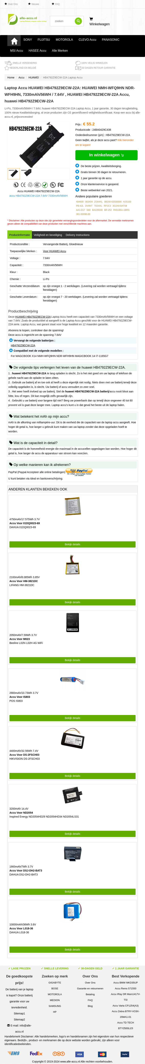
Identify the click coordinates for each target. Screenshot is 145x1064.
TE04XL (98, 206)
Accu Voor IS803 (19, 696)
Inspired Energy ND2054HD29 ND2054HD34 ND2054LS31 (44, 816)
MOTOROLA (64, 39)
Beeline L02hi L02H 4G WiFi (26, 642)
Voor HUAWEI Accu (54, 251)
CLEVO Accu (87, 39)
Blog (90, 1006)
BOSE (54, 988)
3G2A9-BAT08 (120, 206)
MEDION (55, 1000)
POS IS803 (16, 700)
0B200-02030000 (113, 201)
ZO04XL (98, 201)
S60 (88, 210)
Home (10, 77)
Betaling (90, 994)
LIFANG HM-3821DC (21, 585)
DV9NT (89, 206)
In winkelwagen (106, 155)
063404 (89, 201)
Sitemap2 (19, 1019)
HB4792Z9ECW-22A (23, 345)
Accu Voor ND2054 (21, 812)
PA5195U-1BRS (121, 210)
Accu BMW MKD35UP (125, 982)
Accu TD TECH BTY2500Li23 (125, 1025)
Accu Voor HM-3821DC (23, 581)
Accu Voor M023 (19, 639)
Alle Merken (60, 50)
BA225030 (97, 210)
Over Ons (13, 4)
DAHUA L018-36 (19, 932)
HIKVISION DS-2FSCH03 (24, 758)
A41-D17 (80, 210)
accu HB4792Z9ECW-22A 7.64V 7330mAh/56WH (38, 195)
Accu (21, 77)
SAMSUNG (55, 1006)
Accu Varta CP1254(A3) (126, 1005)
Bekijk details (72, 544)
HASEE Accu (37, 50)
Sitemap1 (19, 1013)
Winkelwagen (99, 21)
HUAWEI (34, 77)
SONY (27, 39)
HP (54, 1011)
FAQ (57, 4)
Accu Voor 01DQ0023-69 (24, 523)
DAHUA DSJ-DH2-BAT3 (23, 874)
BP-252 (108, 210)
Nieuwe (35, 4)
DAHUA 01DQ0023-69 (22, 527)
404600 (80, 201)
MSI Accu (16, 50)
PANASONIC (111, 39)
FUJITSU (44, 39)
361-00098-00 (83, 214)
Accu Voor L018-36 (21, 928)
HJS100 (127, 201)
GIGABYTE (55, 982)
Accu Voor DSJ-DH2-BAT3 (25, 870)
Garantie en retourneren (90, 988)
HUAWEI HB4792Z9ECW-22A (33, 316)
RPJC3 (107, 206)
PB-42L (80, 206)
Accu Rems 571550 (125, 988)
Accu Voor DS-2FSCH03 (24, 754)
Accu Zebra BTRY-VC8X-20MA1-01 (125, 1014)
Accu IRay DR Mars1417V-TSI (125, 997)
